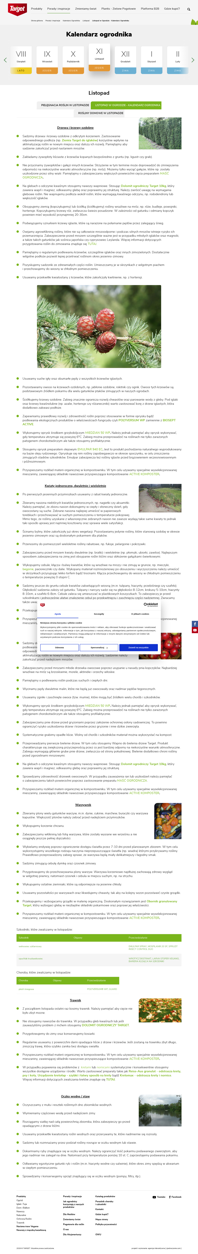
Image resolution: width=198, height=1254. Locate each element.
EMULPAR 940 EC (90, 449)
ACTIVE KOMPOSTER (144, 474)
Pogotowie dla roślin (73, 1224)
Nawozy (20, 1211)
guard (113, 989)
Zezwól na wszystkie (139, 647)
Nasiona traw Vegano (27, 1226)
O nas (66, 1229)
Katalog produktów (105, 1196)
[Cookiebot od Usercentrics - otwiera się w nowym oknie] (146, 605)
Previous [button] (5, 60)
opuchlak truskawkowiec (31, 959)
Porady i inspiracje (58, 8)
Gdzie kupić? (172, 8)
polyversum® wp (97, 989)
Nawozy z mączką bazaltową (31, 1230)
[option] (21, 60)
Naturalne (21, 1215)
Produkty (36, 8)
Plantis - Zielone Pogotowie (118, 8)
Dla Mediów (69, 1214)
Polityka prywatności (106, 1224)
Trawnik (20, 1223)
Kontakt (99, 1209)
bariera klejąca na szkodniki (146, 961)
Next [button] (193, 60)
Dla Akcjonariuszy (72, 1234)
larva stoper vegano (165, 959)
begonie (28, 569)
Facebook (175, 1197)
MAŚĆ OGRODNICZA (132, 780)
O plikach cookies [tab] (140, 614)
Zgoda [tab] (58, 614)
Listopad (86, 21)
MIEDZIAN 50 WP (97, 432)
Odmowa (59, 647)
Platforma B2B (150, 8)
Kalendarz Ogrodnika (71, 21)
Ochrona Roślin (24, 1219)
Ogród (19, 1200)
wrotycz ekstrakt (140, 959)
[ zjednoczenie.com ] (173, 1248)
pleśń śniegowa (26, 989)
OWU (98, 1234)
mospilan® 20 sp (157, 946)
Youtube (159, 1197)
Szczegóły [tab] (99, 614)
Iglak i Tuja (21, 1204)
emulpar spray (138, 946)
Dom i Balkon (23, 1208)
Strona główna (37, 21)
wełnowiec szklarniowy (30, 946)
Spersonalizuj (99, 647)
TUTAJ (92, 243)
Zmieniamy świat (85, 8)
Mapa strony (101, 1219)
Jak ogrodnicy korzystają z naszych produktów (73, 1204)
